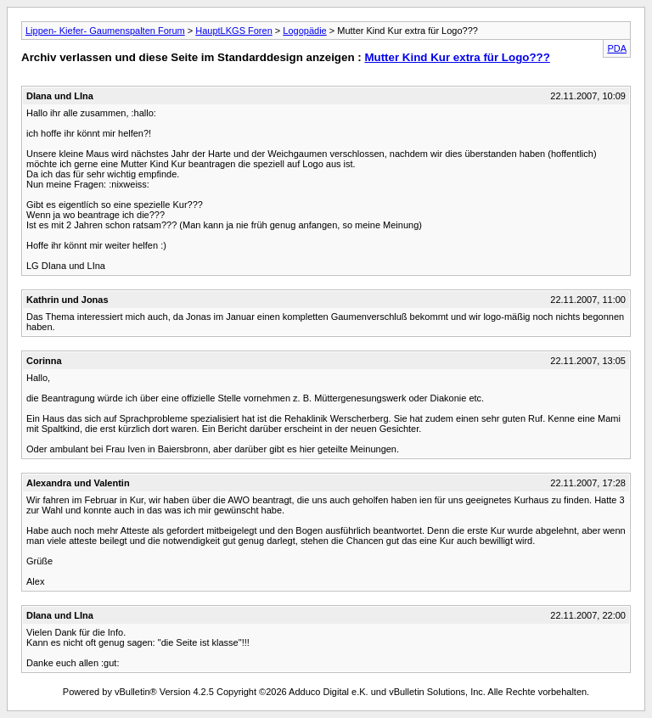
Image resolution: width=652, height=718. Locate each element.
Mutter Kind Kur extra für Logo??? (456, 57)
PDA (617, 48)
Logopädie (304, 30)
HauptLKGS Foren (234, 30)
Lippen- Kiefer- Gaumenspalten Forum (105, 30)
